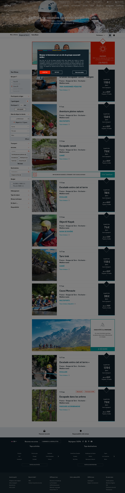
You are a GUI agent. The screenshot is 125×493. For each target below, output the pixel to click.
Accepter (44, 72)
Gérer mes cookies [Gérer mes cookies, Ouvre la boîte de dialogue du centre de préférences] (79, 72)
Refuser (57, 72)
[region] (63, 63)
